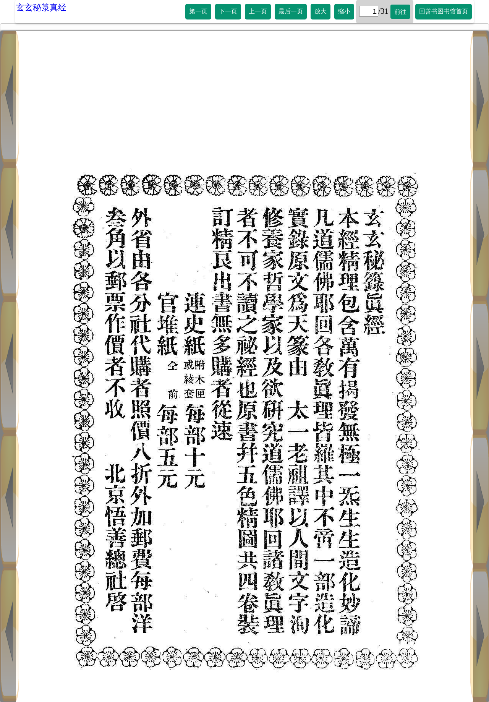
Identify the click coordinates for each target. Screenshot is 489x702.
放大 (320, 11)
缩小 (344, 11)
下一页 (228, 11)
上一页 (258, 11)
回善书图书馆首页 (443, 11)
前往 (400, 11)
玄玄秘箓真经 (41, 7)
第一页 (198, 11)
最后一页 (291, 11)
